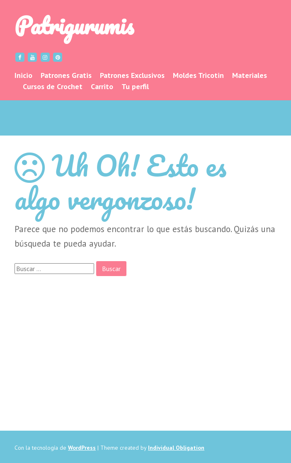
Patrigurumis (74, 25)
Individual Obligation (176, 447)
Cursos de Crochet (52, 86)
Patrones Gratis (66, 75)
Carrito (102, 86)
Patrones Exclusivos (132, 75)
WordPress (82, 447)
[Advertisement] (145, 343)
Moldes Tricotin (198, 75)
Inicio (23, 75)
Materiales (249, 75)
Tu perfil (135, 86)
